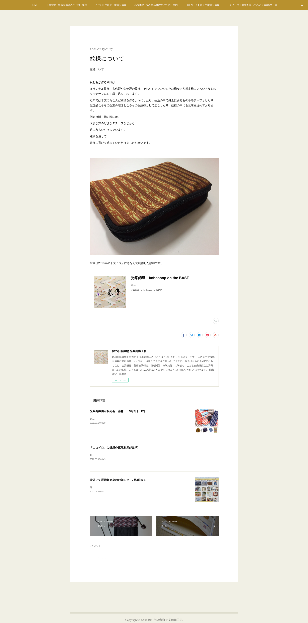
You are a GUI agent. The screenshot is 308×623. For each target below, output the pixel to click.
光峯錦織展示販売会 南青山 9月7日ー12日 (118, 411)
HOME (34, 5)
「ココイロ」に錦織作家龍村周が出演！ (115, 447)
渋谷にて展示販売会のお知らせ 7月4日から (118, 480)
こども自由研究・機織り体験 (110, 5)
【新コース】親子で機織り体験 (202, 5)
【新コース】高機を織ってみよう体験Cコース (252, 5)
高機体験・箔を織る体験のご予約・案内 (156, 5)
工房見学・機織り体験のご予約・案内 (66, 5)
